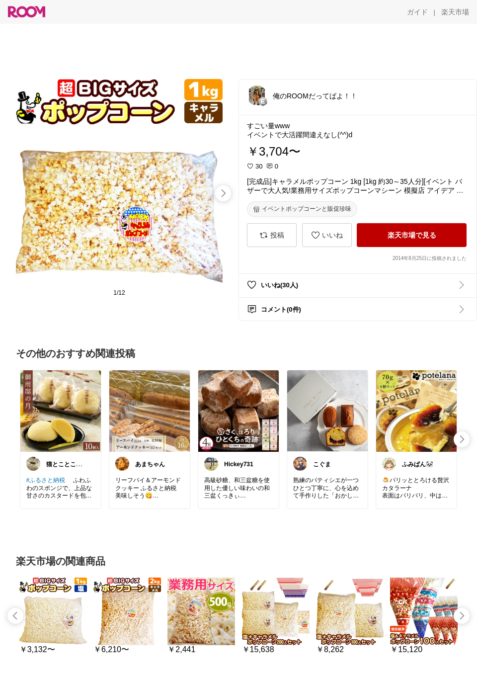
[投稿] (272, 235)
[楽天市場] (455, 11)
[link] (60, 410)
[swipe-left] (15, 616)
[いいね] (327, 235)
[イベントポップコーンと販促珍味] (302, 209)
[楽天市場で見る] (412, 235)
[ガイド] (417, 11)
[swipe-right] (223, 193)
